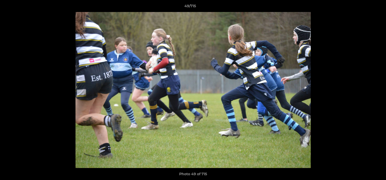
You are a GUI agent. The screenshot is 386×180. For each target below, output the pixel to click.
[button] (365, 7)
